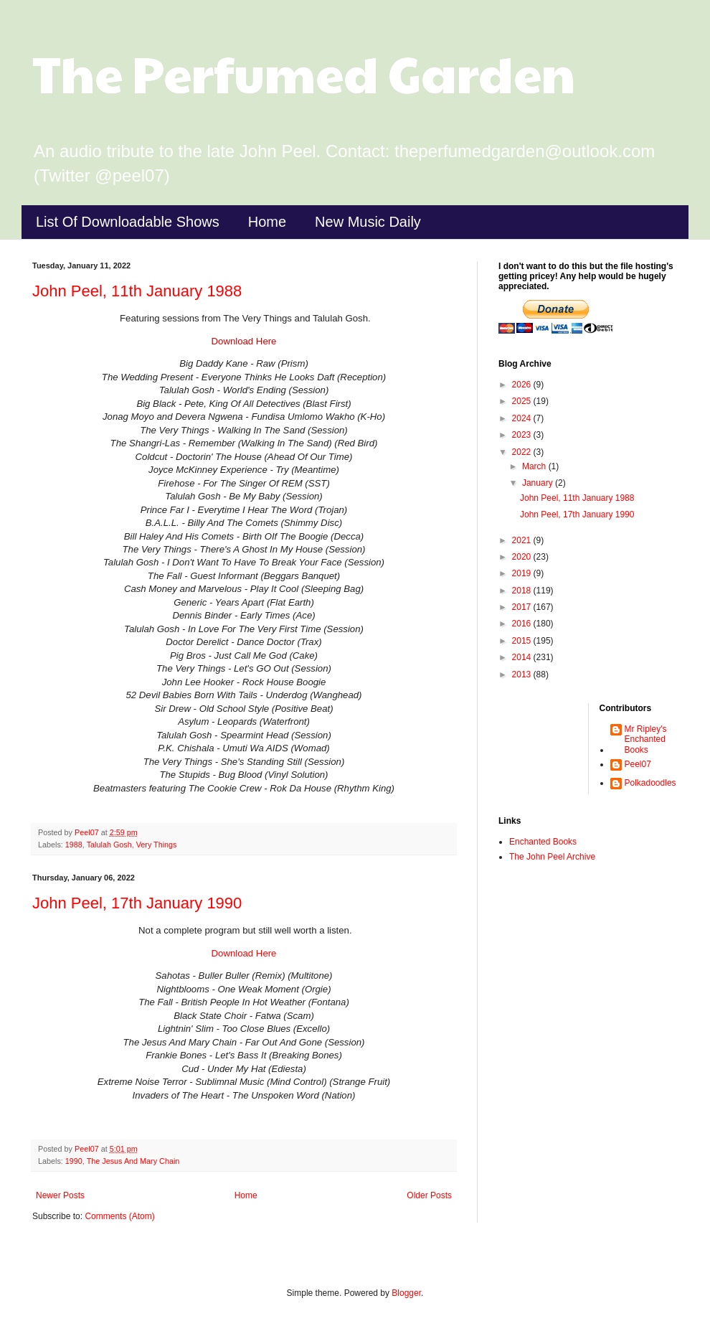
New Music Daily (368, 222)
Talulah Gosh (109, 844)
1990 (73, 1161)
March (535, 466)
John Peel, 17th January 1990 (137, 903)
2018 (523, 591)
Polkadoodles (650, 783)
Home (267, 222)
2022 (523, 452)
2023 (523, 435)
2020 (523, 557)
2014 (523, 657)
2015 (523, 641)
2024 (523, 418)
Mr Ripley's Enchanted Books (646, 739)
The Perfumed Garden (303, 72)
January (538, 483)
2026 (523, 385)
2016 (523, 624)
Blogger (406, 1293)
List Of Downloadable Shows (127, 222)
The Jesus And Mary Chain (133, 1161)
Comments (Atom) (119, 1216)
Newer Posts (60, 1195)
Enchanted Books (543, 842)
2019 (523, 573)
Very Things (156, 844)
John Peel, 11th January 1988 (137, 291)
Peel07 (638, 764)
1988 (73, 844)
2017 (523, 607)
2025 (523, 401)
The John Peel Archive (552, 857)
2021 (523, 540)
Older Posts (429, 1195)
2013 (523, 674)
